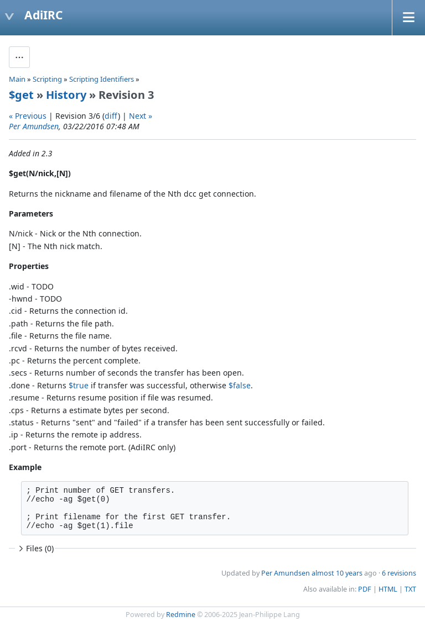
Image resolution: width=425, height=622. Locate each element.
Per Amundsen (34, 126)
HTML (388, 589)
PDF (364, 589)
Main (17, 79)
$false (240, 385)
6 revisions (399, 573)
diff (111, 115)
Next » (140, 115)
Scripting (47, 79)
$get (21, 94)
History (66, 94)
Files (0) (35, 548)
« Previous (27, 115)
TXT (410, 589)
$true (79, 385)
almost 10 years (337, 573)
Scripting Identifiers (101, 79)
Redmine (180, 614)
